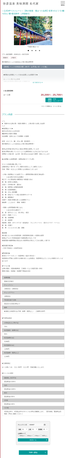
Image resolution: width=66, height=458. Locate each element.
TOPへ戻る (33, 452)
